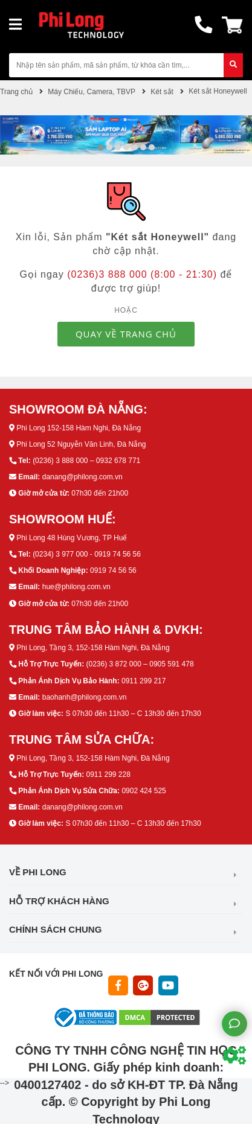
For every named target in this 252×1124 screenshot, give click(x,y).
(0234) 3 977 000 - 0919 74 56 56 (87, 554)
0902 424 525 (143, 791)
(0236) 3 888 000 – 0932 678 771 (86, 460)
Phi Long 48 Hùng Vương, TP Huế (71, 538)
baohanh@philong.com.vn (84, 697)
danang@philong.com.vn (82, 477)
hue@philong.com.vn (76, 587)
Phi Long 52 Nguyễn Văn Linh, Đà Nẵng (81, 444)
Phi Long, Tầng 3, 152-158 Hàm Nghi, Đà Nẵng (92, 647)
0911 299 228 (108, 774)
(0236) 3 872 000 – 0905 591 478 (139, 664)
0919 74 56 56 (113, 570)
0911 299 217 (143, 681)
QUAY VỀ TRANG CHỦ (126, 334)
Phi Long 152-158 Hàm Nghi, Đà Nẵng (78, 428)
